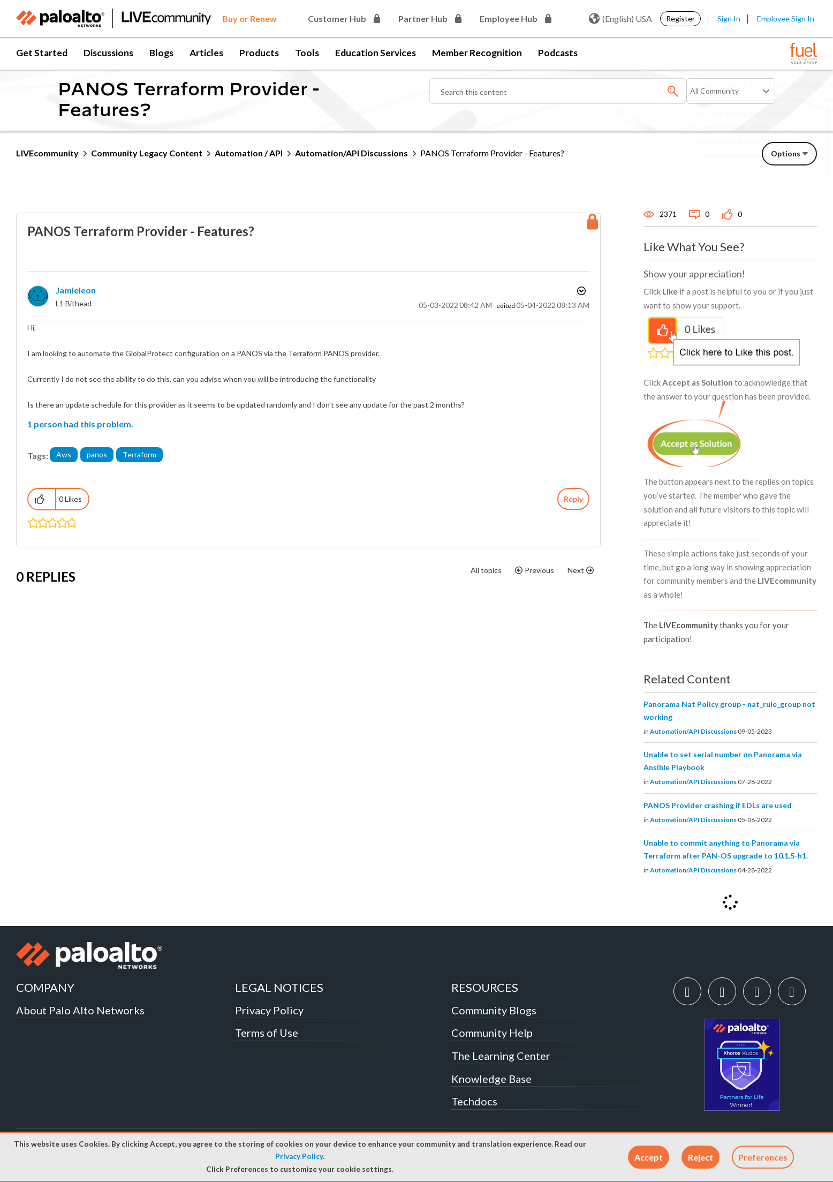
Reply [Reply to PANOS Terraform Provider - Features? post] (573, 498)
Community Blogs (493, 1010)
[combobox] (557, 91)
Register (680, 18)
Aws (63, 454)
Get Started (41, 52)
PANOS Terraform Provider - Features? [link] (492, 153)
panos (97, 454)
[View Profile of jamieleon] (76, 290)
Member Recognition (477, 52)
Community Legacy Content (146, 153)
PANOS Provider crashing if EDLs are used (717, 805)
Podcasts (558, 52)
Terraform (139, 454)
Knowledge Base (491, 1078)
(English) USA (620, 18)
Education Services (375, 52)
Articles (206, 52)
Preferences (762, 1157)
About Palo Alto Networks (80, 1010)
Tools (307, 52)
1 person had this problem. (80, 424)
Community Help (492, 1032)
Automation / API (249, 153)
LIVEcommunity (47, 153)
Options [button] (580, 291)
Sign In (728, 18)
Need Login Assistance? (768, 164)
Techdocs (474, 1101)
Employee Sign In (785, 18)
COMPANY (45, 987)
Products (259, 52)
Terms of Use (266, 1032)
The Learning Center (500, 1055)
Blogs (161, 52)
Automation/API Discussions (351, 153)
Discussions (108, 52)
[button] (648, 1157)
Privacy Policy (299, 1156)
